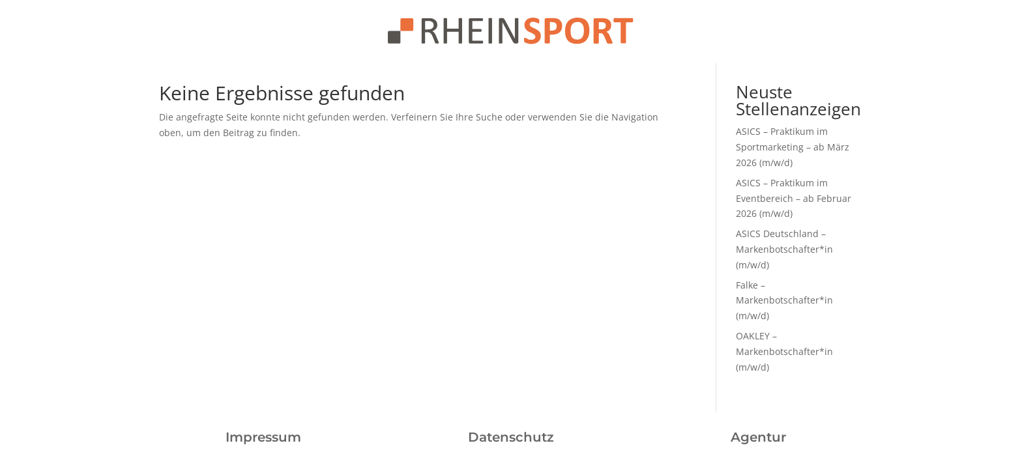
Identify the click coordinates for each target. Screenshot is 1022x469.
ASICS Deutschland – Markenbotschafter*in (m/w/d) (784, 249)
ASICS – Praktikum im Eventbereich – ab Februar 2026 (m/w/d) (793, 198)
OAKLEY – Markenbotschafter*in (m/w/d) (784, 351)
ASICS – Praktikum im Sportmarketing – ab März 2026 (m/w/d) (792, 147)
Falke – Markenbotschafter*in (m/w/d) (784, 300)
